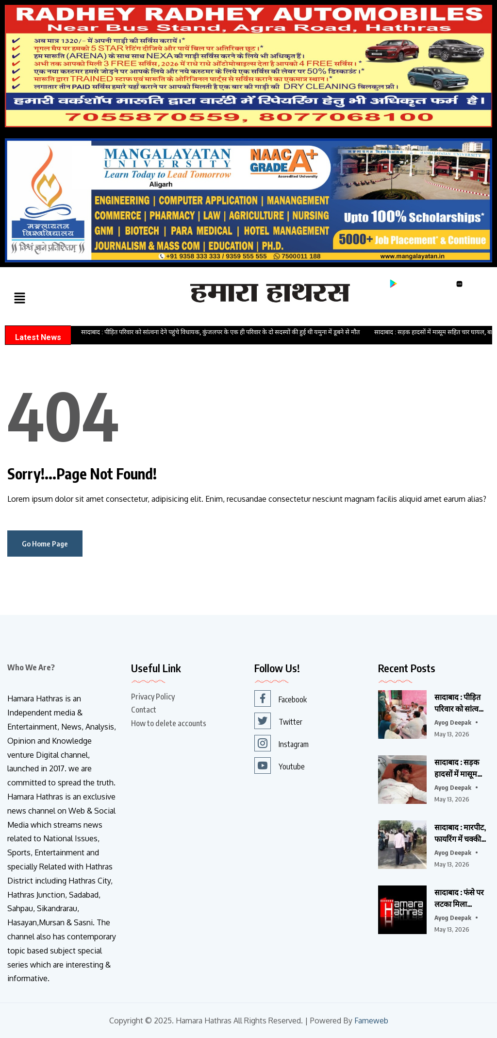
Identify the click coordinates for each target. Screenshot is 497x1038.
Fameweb (371, 1020)
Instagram (281, 743)
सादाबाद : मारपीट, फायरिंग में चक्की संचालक (460, 833)
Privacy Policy (153, 696)
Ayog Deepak (452, 722)
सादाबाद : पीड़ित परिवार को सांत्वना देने (459, 703)
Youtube (279, 765)
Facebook (280, 698)
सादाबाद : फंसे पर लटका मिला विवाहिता (459, 898)
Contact (143, 710)
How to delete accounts (168, 723)
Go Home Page (45, 543)
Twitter (278, 721)
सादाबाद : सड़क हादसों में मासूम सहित (456, 768)
